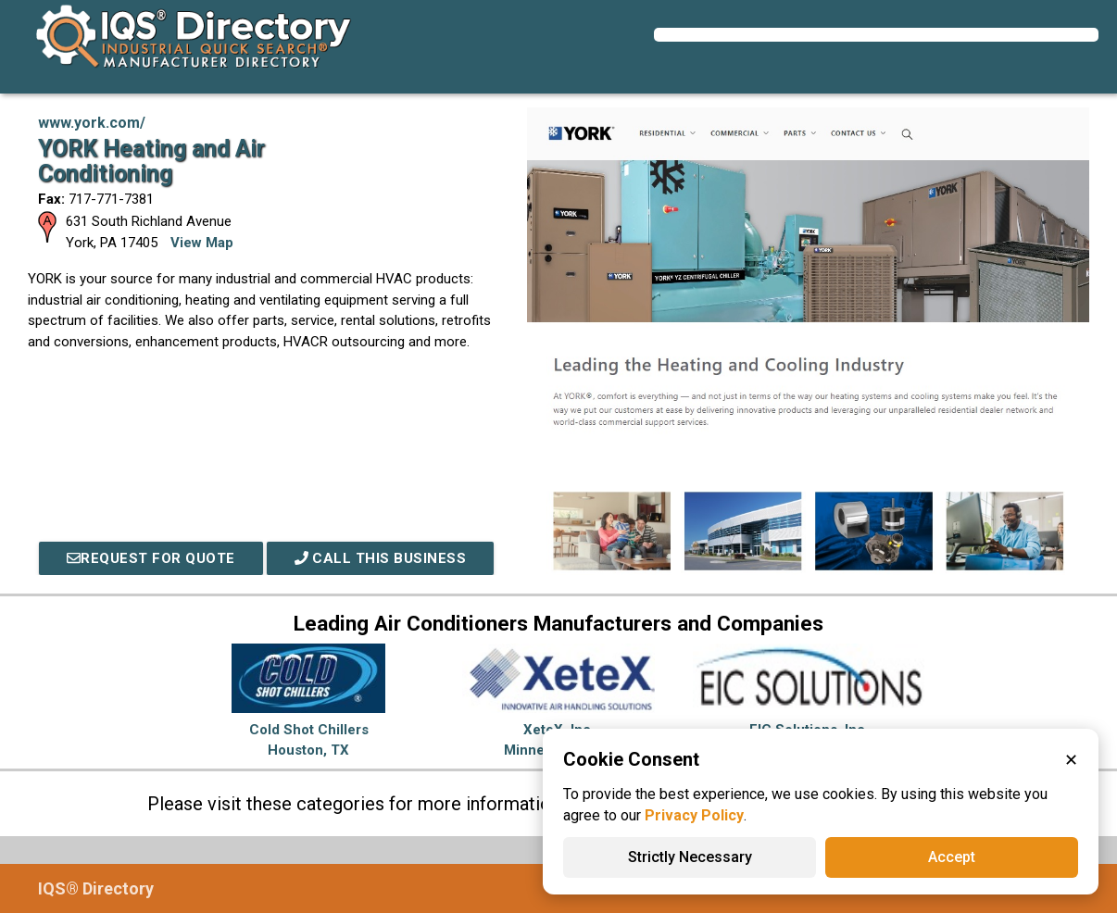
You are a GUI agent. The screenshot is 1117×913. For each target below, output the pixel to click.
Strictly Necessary (690, 857)
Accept (951, 857)
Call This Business (381, 558)
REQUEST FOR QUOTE (151, 558)
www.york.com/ (91, 122)
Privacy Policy (694, 815)
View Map (201, 242)
